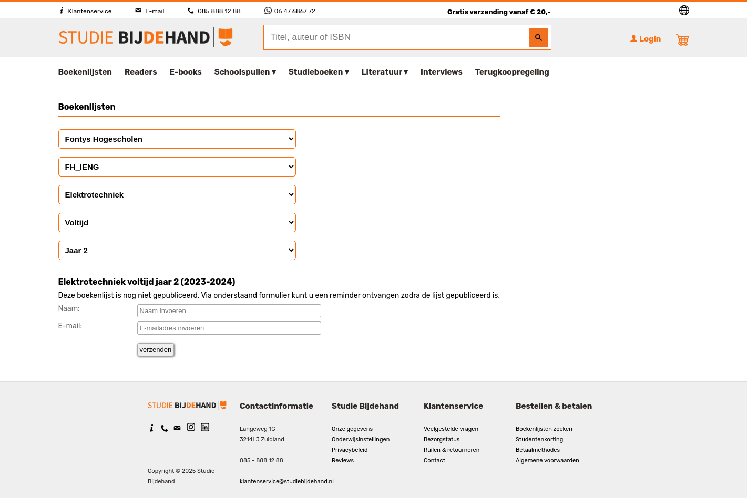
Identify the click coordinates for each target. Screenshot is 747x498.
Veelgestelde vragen (451, 429)
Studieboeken (316, 72)
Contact (434, 460)
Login (645, 39)
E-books (186, 72)
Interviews (442, 72)
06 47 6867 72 (289, 11)
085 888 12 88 (214, 11)
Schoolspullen (242, 72)
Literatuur (382, 72)
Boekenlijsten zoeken (544, 429)
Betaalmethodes (538, 450)
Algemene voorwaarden (547, 460)
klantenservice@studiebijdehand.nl (287, 481)
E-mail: (70, 325)
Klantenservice (85, 11)
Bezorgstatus (441, 439)
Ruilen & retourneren (451, 450)
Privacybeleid (350, 450)
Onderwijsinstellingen (361, 439)
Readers (141, 72)
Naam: (69, 308)
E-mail (149, 11)
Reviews (343, 460)
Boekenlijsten (85, 72)
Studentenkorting (539, 439)
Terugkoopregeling (512, 72)
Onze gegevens (352, 429)
